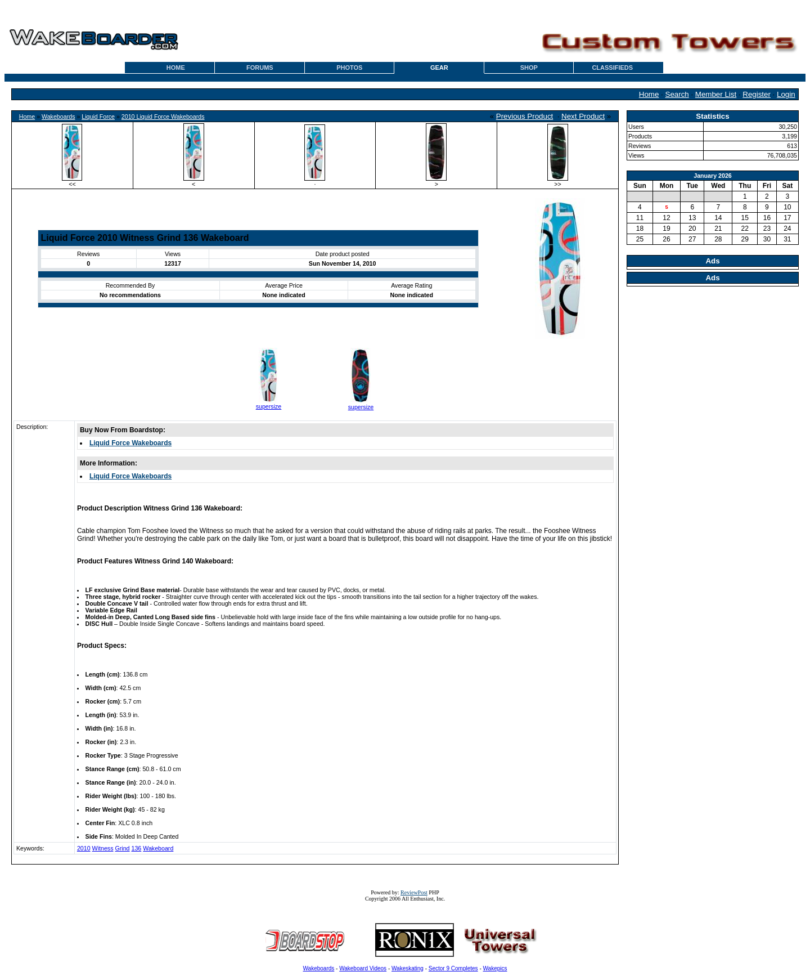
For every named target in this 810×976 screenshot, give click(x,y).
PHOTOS (349, 67)
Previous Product (525, 116)
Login (786, 94)
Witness (103, 848)
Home (649, 94)
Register (756, 94)
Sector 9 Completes (453, 968)
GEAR (439, 67)
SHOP (529, 67)
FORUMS (259, 67)
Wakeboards (58, 116)
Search (677, 94)
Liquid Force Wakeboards (130, 443)
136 (136, 848)
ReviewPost (414, 892)
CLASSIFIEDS (612, 67)
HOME (175, 67)
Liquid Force (98, 116)
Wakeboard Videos (362, 968)
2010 (84, 848)
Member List (715, 94)
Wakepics (495, 968)
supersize (269, 406)
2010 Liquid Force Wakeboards (163, 116)
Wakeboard (158, 848)
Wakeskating (408, 968)
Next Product (583, 116)
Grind (122, 848)
